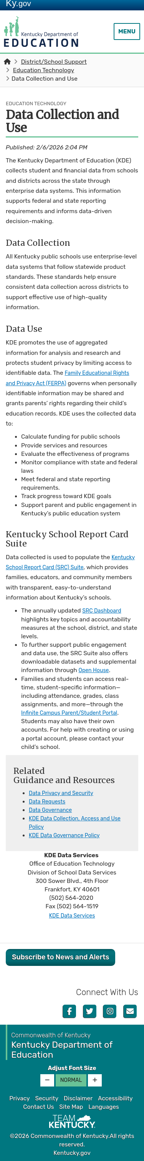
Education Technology (43, 70)
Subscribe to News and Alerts (60, 957)
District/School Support (54, 61)
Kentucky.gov (72, 1152)
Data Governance (52, 810)
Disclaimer (78, 1098)
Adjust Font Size (72, 1068)
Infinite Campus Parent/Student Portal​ (74, 712)
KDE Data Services (71, 915)
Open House (95, 670)
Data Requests (49, 801)
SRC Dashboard (103, 610)
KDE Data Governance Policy (68, 835)
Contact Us (38, 1106)
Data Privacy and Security (64, 793)
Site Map (71, 1106)
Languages (103, 1106)
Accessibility (115, 1098)
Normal (71, 1080)
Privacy (19, 1098)
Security (46, 1098)
